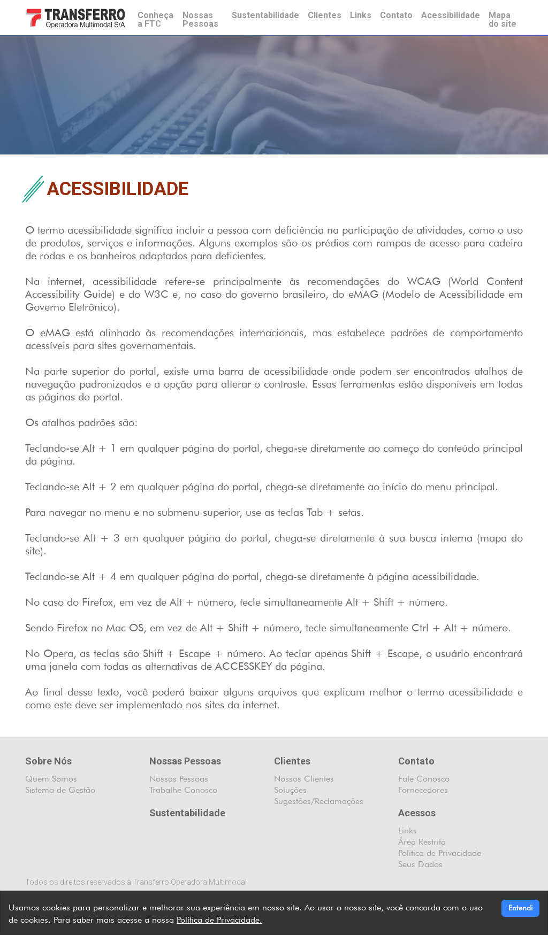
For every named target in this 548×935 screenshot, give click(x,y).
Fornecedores (423, 790)
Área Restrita (422, 842)
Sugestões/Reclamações (318, 801)
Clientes (324, 15)
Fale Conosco (424, 779)
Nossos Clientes (304, 779)
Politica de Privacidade (439, 853)
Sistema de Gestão (60, 790)
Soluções (290, 790)
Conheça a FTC (155, 19)
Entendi (520, 907)
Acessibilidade (450, 15)
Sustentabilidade (265, 15)
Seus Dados (420, 864)
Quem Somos (51, 779)
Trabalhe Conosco (183, 790)
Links (360, 15)
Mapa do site (502, 19)
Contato (396, 15)
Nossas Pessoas (200, 19)
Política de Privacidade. (219, 920)
